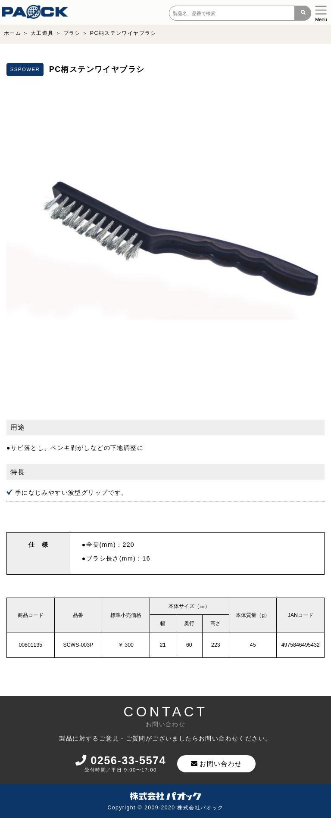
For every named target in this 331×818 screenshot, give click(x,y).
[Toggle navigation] (321, 12)
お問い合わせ (218, 763)
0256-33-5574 (121, 760)
